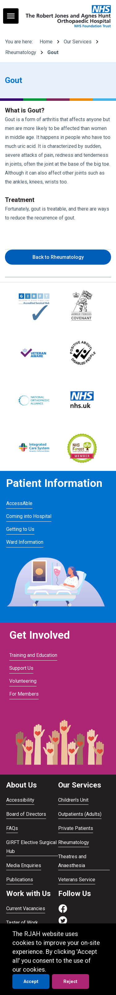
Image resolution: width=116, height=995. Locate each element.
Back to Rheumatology (58, 257)
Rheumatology (20, 52)
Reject (70, 981)
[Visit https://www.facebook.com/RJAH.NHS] (62, 911)
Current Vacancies (25, 908)
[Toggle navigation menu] (11, 16)
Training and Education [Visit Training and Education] (33, 655)
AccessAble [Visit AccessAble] (19, 503)
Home (46, 42)
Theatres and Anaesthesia (72, 861)
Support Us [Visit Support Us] (21, 668)
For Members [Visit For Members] (24, 694)
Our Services (78, 42)
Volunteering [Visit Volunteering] (23, 681)
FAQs (12, 828)
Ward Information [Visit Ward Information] (24, 542)
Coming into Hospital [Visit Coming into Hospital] (28, 516)
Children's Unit (73, 800)
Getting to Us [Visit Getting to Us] (20, 529)
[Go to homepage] (67, 16)
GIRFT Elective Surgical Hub (31, 846)
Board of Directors (26, 814)
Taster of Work (22, 923)
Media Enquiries (23, 865)
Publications (19, 879)
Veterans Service (76, 879)
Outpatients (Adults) (79, 814)
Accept (31, 981)
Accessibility (20, 800)
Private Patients (75, 828)
